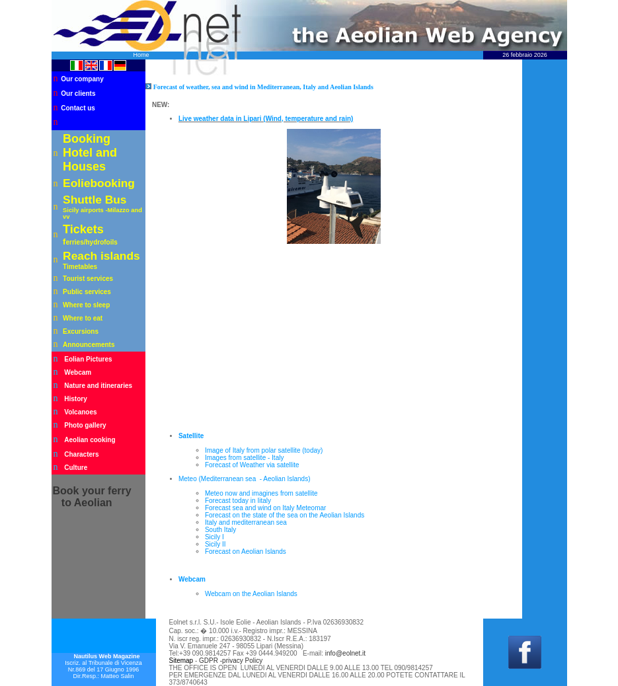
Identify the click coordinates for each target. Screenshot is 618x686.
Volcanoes (80, 412)
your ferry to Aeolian (92, 496)
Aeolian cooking (89, 439)
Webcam (77, 372)
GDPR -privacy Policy (230, 660)
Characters (81, 454)
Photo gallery (85, 425)
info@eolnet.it (345, 653)
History (75, 398)
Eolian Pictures (88, 359)
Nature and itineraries (98, 385)
